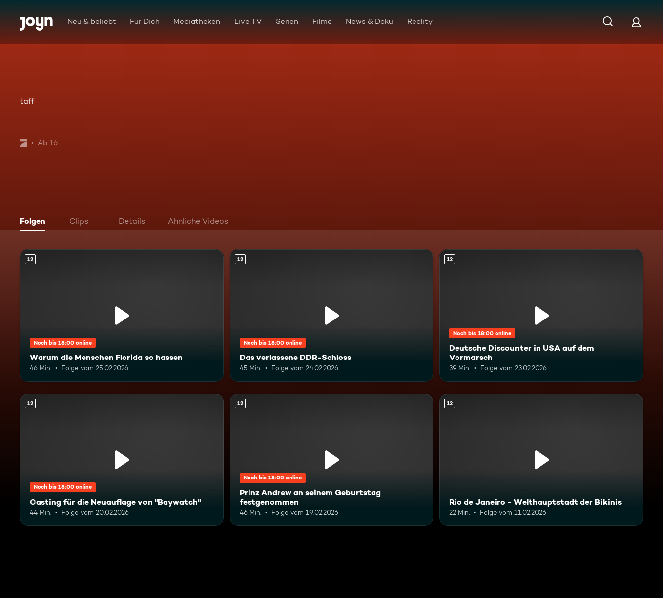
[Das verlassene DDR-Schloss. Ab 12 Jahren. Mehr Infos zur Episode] (332, 315)
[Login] (636, 22)
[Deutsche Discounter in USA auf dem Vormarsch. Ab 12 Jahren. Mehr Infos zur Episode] (541, 315)
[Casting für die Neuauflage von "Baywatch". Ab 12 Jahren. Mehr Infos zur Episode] (122, 460)
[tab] (35, 222)
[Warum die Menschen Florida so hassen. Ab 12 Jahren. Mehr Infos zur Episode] (122, 315)
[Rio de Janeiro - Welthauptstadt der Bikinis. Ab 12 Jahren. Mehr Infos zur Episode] (541, 460)
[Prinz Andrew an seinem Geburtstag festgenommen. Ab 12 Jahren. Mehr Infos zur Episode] (332, 460)
